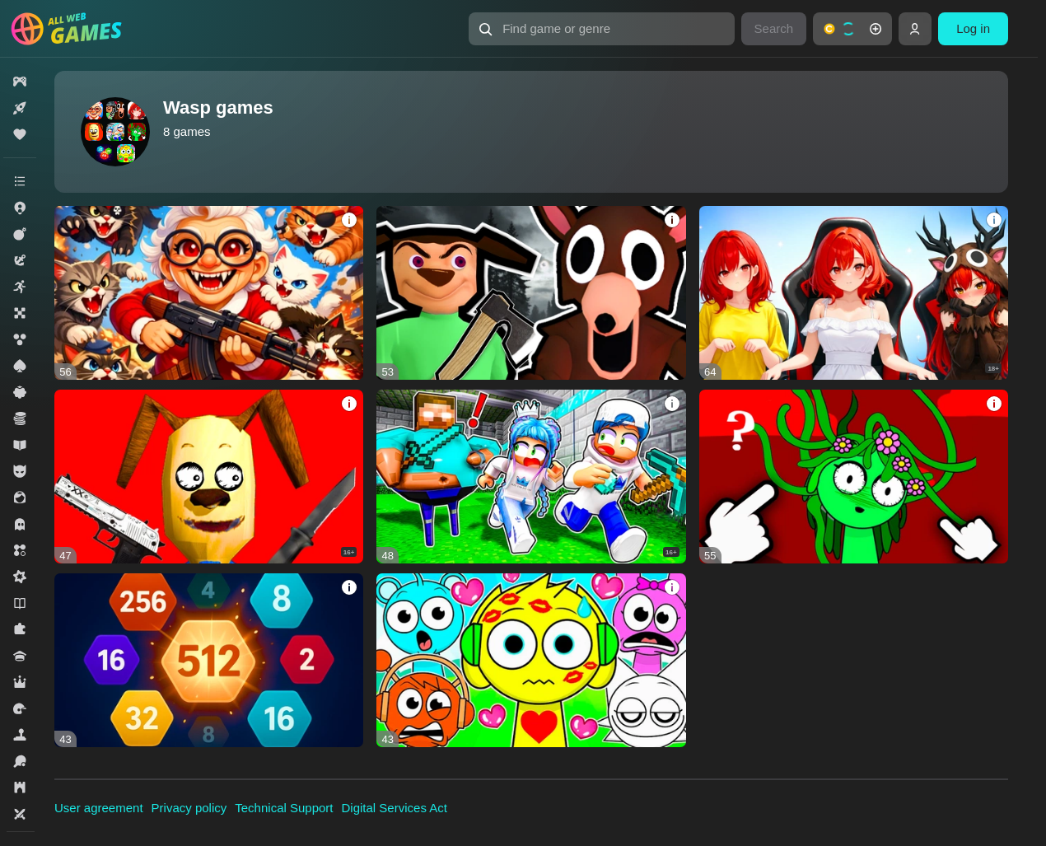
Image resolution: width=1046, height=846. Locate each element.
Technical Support (284, 808)
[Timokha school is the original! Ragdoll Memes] (530, 293)
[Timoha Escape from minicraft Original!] (208, 476)
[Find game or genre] (601, 28)
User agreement (98, 808)
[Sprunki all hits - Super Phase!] (530, 660)
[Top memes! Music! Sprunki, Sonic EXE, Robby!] (530, 476)
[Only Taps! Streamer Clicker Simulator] (853, 293)
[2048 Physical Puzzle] (208, 660)
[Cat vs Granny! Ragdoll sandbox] (208, 293)
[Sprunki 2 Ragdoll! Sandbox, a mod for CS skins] (853, 476)
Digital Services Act (394, 808)
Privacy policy (189, 808)
